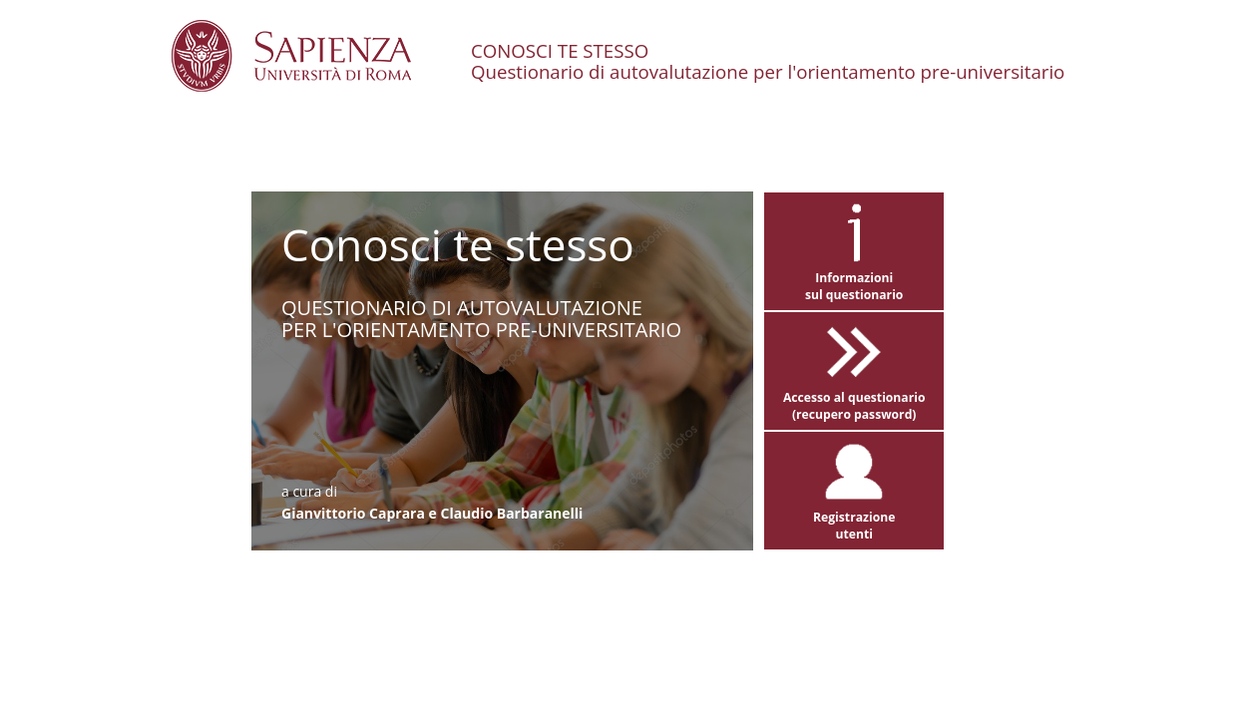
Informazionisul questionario (854, 279)
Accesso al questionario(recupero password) (854, 399)
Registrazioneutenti (854, 519)
